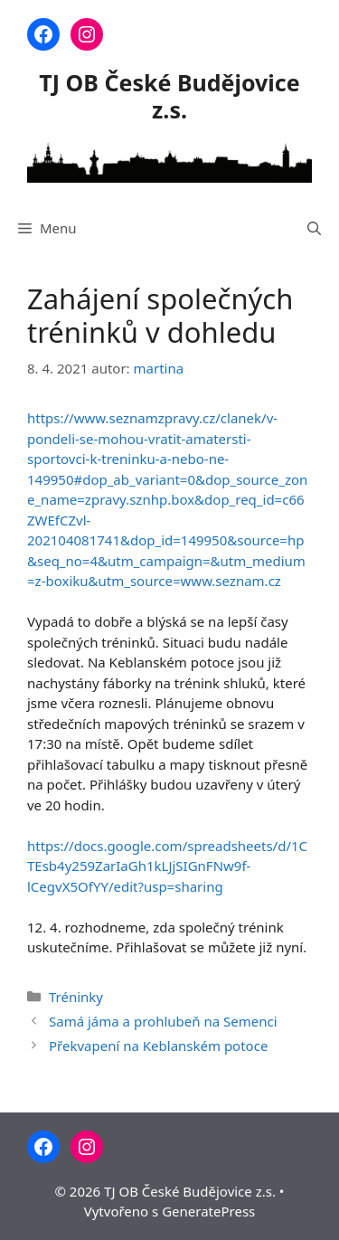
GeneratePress (208, 1211)
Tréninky (76, 997)
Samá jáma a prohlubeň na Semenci (163, 1021)
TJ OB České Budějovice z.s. (169, 96)
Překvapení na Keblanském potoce (158, 1045)
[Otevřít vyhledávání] (314, 228)
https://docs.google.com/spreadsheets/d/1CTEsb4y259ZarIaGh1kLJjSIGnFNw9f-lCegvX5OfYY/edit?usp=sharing (167, 866)
